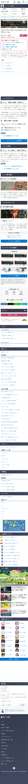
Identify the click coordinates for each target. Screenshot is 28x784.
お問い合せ (3, 742)
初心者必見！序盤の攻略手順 (7, 357)
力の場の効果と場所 (5, 397)
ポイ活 (23, 2)
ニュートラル (4, 452)
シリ (2, 505)
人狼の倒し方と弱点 (5, 480)
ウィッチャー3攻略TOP (13, 275)
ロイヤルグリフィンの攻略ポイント (9, 385)
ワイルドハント (4, 461)
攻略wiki (3, 751)
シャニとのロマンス (7, 62)
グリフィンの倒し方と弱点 (7, 483)
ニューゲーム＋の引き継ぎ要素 (8, 403)
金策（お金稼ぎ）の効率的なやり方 (12, 555)
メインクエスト (14, 9)
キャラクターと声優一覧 (14, 241)
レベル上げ (14, 13)
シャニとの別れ (6, 65)
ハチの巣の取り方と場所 (6, 363)
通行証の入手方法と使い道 (7, 425)
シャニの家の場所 (7, 68)
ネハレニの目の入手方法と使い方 (8, 412)
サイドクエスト (14, 11)
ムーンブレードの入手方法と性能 (8, 382)
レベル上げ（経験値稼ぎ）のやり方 (12, 552)
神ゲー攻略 (3, 16)
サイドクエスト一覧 (5, 345)
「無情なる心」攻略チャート (10, 540)
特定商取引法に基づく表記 (7, 739)
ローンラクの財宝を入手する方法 (8, 440)
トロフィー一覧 (4, 406)
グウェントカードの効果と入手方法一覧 (13, 166)
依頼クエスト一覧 (7, 49)
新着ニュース (4, 763)
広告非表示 (19, 2)
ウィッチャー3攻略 (8, 6)
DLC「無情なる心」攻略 (9, 44)
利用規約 (3, 733)
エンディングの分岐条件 (9, 549)
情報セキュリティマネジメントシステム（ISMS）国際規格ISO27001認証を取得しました (15, 711)
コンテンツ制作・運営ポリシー (8, 730)
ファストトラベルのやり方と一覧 (8, 376)
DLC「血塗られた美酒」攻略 (10, 46)
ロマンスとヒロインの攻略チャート (12, 558)
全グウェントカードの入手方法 (8, 447)
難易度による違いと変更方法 (10, 561)
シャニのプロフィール (8, 71)
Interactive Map (4, 745)
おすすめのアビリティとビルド (8, 434)
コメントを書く (14, 315)
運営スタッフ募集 (5, 727)
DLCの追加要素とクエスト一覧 (11, 135)
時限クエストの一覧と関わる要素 (8, 431)
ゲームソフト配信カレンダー (7, 760)
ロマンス (4, 13)
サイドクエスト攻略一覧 (9, 546)
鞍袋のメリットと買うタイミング (8, 373)
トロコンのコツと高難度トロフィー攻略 (10, 409)
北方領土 (3, 455)
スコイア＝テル (4, 458)
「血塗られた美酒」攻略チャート (11, 543)
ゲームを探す (4, 748)
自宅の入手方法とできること (7, 415)
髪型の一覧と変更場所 (6, 379)
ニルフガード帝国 (5, 464)
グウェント (23, 11)
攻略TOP (4, 9)
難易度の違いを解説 (5, 360)
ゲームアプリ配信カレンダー (7, 757)
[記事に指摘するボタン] (21, 292)
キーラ (2, 511)
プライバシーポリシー (6, 736)
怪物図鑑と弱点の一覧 (6, 474)
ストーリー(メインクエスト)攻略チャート (13, 42)
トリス (2, 514)
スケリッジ (3, 468)
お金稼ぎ (23, 13)
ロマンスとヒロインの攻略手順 (14, 140)
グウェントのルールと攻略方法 (11, 564)
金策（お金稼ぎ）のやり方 (7, 391)
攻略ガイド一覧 (4, 352)
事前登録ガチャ (4, 754)
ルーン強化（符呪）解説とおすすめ (9, 427)
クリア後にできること (6, 418)
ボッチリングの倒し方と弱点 (7, 486)
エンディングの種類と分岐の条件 (8, 400)
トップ (2, 721)
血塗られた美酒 (5, 11)
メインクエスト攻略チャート (10, 537)
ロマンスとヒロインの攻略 (7, 366)
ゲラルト (3, 502)
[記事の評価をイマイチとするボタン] (6, 292)
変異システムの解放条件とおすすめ (9, 437)
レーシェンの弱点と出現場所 (7, 489)
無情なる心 (23, 9)
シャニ (2, 517)
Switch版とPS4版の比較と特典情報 (9, 421)
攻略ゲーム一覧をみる (14, 659)
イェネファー (4, 508)
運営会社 (3, 724)
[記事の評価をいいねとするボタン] (14, 292)
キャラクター (18, 16)
